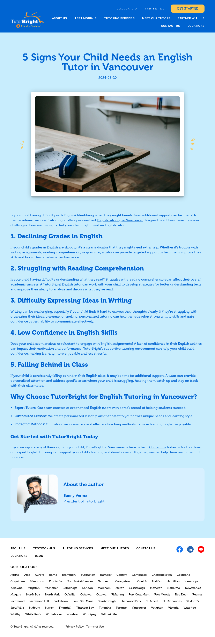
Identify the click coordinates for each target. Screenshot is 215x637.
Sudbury (34, 607)
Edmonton (37, 581)
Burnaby (106, 575)
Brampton (69, 575)
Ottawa (101, 594)
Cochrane (183, 575)
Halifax (157, 581)
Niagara (15, 594)
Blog (39, 555)
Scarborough (107, 601)
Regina (197, 594)
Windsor (72, 614)
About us (59, 18)
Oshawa (85, 594)
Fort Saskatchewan (80, 581)
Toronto (121, 607)
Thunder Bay (85, 607)
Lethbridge (70, 588)
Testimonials (85, 18)
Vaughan (157, 607)
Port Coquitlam (139, 594)
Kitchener (51, 588)
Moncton (156, 588)
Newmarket (193, 588)
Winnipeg (89, 614)
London (87, 588)
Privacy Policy (75, 626)
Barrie (53, 575)
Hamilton (173, 581)
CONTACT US (170, 25)
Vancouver (139, 607)
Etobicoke (55, 581)
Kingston (34, 588)
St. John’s (192, 601)
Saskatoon (61, 601)
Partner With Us (191, 18)
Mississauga (137, 588)
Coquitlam (17, 581)
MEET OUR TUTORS (156, 18)
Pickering (117, 594)
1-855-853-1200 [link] (154, 8)
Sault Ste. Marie (83, 601)
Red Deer (181, 594)
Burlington (88, 575)
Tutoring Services (119, 18)
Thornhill (65, 607)
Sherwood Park (131, 601)
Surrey (49, 607)
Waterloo (190, 607)
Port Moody (162, 594)
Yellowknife (109, 614)
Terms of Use (95, 626)
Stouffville (17, 607)
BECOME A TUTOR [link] (127, 8)
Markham (104, 588)
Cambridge (139, 575)
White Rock (33, 614)
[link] (27, 20)
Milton (120, 588)
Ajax (27, 575)
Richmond (17, 601)
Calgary (122, 575)
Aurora (39, 575)
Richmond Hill (39, 601)
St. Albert (152, 601)
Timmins (105, 607)
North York (52, 594)
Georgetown (123, 581)
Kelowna (16, 588)
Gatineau (104, 581)
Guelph (142, 581)
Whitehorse (54, 614)
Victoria (173, 607)
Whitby (15, 614)
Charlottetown (162, 575)
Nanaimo (173, 588)
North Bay (33, 594)
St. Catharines (172, 601)
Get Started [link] (187, 8)
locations (196, 25)
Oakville (70, 594)
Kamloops (191, 581)
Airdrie (14, 575)
